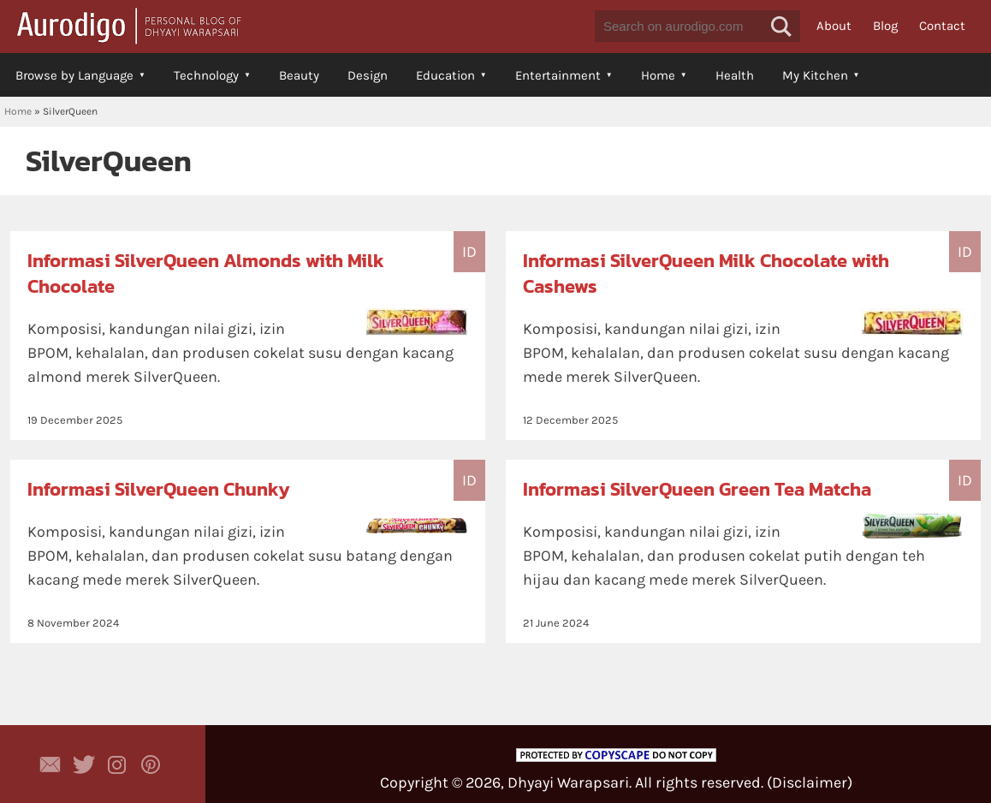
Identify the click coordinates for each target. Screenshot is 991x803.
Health (734, 75)
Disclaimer (809, 782)
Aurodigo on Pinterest (150, 764)
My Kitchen (815, 75)
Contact (942, 25)
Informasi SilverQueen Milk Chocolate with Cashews (706, 273)
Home (658, 75)
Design (367, 75)
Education (445, 75)
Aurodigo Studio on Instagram (117, 764)
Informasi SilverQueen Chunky (158, 489)
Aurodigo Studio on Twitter (84, 764)
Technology (206, 75)
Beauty (299, 75)
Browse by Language (74, 75)
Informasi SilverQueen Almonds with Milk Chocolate (205, 273)
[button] (781, 26)
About (834, 25)
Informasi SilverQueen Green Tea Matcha (697, 489)
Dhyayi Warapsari (568, 782)
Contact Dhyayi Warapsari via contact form (50, 764)
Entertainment (558, 75)
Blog (885, 25)
